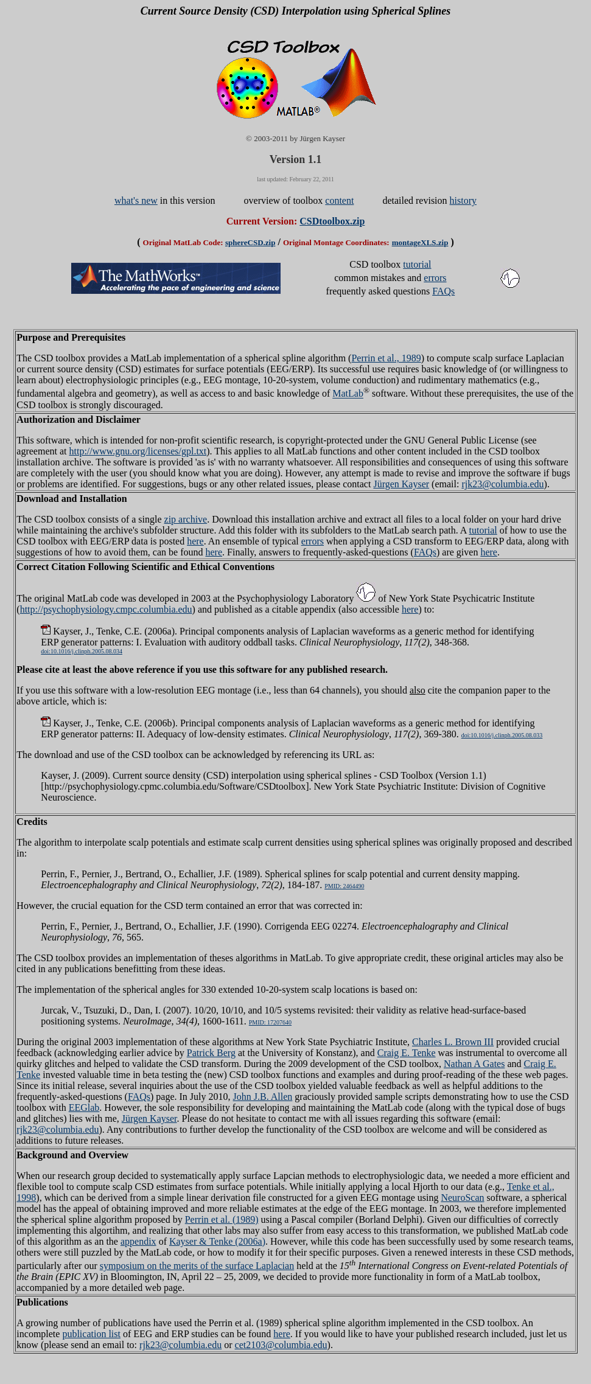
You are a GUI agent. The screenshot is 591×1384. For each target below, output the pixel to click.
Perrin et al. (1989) (222, 1219)
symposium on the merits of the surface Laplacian (197, 1266)
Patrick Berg (211, 1053)
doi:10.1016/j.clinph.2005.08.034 (81, 651)
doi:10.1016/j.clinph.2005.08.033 (502, 735)
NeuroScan (462, 1197)
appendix (138, 1241)
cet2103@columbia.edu (281, 1345)
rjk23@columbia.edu (502, 484)
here (195, 541)
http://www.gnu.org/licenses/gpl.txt (138, 451)
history (463, 200)
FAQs (443, 291)
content (339, 200)
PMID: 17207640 (270, 1022)
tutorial (417, 264)
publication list (91, 1334)
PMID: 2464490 (344, 886)
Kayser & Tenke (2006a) (217, 1241)
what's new (136, 200)
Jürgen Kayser (401, 484)
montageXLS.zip (420, 242)
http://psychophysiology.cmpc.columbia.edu (106, 609)
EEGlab (84, 1107)
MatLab (347, 394)
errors (435, 278)
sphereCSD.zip (250, 242)
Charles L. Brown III (453, 1042)
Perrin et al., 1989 (386, 358)
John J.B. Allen (263, 1096)
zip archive (186, 519)
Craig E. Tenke (406, 1053)
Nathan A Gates (474, 1064)
